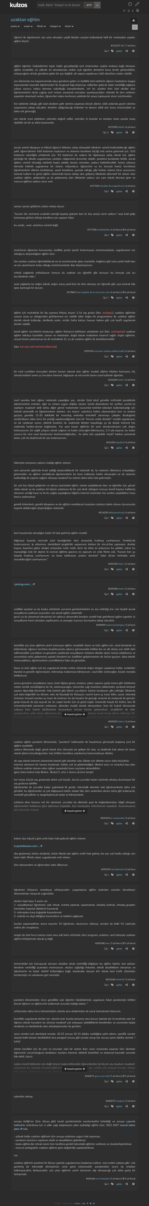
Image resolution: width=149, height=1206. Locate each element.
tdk (122, 46)
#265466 (90, 1179)
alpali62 (120, 442)
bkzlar (69, 26)
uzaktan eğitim (25, 20)
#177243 (94, 186)
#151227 (115, 46)
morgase (120, 1101)
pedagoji (107, 313)
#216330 (103, 512)
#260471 (89, 1076)
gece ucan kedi (102, 1076)
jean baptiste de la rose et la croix (93, 292)
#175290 (113, 127)
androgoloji (117, 331)
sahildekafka (103, 230)
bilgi (83, 1203)
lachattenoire (117, 869)
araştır (28, 26)
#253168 (110, 979)
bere (107, 943)
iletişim (77, 1203)
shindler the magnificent (112, 186)
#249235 (105, 869)
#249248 (100, 943)
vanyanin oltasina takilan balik (109, 351)
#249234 (105, 818)
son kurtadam (102, 1179)
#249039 (100, 625)
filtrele (41, 26)
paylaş (15, 26)
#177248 (92, 230)
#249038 (112, 589)
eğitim (119, 51)
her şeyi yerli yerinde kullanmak (38, 346)
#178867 (71, 292)
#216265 (113, 380)
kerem (121, 589)
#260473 (110, 1101)
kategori (55, 26)
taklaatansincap (116, 512)
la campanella (117, 818)
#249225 (113, 721)
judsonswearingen (115, 625)
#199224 (89, 351)
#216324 (110, 442)
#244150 (113, 564)
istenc (121, 380)
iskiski (121, 127)
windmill (119, 979)
